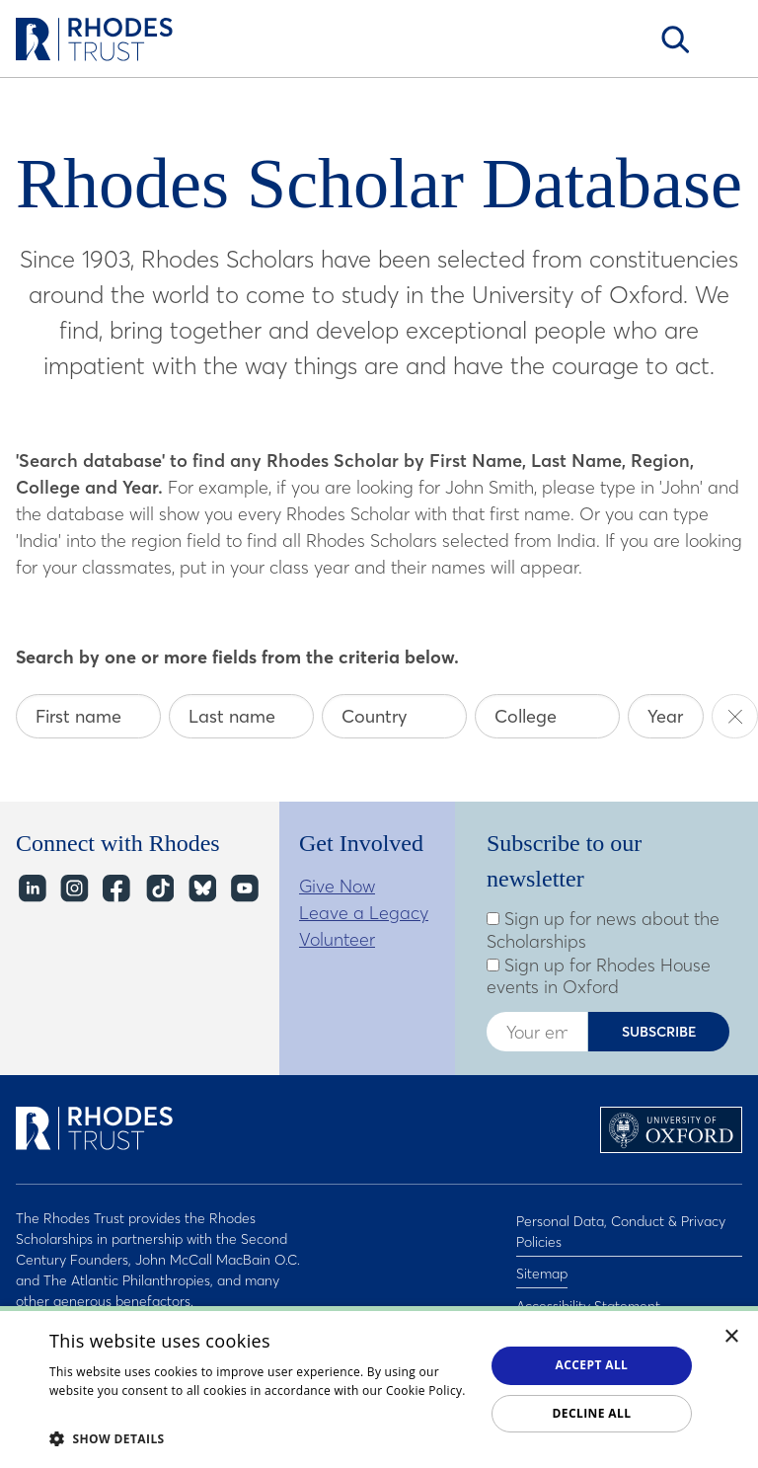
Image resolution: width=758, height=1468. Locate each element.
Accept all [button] (592, 1364)
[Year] (666, 716)
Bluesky (201, 888)
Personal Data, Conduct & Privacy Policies (620, 1228)
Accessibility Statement (588, 1290)
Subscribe (659, 1032)
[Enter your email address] (537, 1031)
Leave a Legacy (363, 912)
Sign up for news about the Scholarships (603, 930)
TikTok (158, 888)
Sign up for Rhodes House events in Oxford (599, 977)
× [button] (731, 1337)
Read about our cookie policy (133, 1410)
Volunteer (337, 939)
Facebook (116, 888)
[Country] (394, 716)
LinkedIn (31, 888)
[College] (547, 716)
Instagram (73, 888)
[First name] (88, 716)
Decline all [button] (592, 1413)
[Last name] (241, 716)
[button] (260, 1438)
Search (675, 39)
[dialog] (379, 1387)
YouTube (243, 888)
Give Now (337, 886)
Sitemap (542, 1265)
